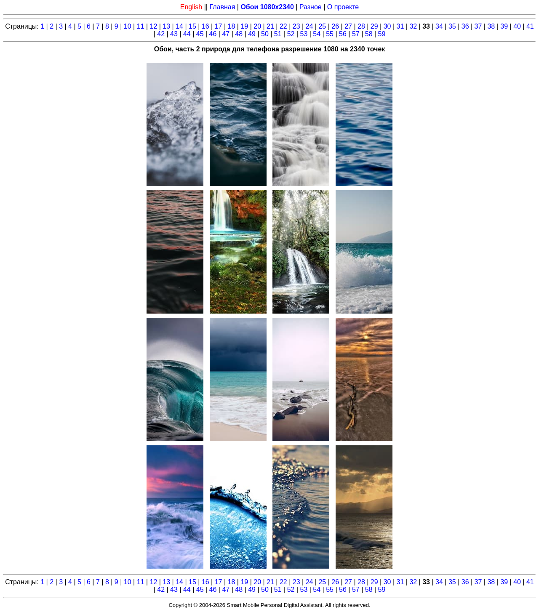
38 (491, 26)
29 (374, 26)
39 (504, 26)
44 (187, 33)
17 (218, 26)
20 (257, 26)
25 (322, 26)
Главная (222, 7)
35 (452, 26)
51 (278, 33)
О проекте (343, 7)
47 (225, 33)
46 (213, 33)
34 (439, 26)
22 (283, 26)
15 (192, 26)
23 (296, 26)
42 (161, 33)
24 (309, 26)
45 (200, 33)
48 (239, 33)
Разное (310, 7)
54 (316, 33)
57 (356, 33)
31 (400, 26)
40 (517, 26)
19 (244, 26)
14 (179, 26)
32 (413, 26)
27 (348, 26)
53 (304, 33)
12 (153, 26)
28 (361, 26)
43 (174, 33)
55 (330, 33)
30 (387, 26)
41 (530, 26)
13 (166, 26)
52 (291, 33)
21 (270, 26)
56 (343, 33)
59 (382, 33)
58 (369, 33)
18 (231, 26)
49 (252, 33)
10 (127, 26)
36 (465, 26)
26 (335, 26)
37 (478, 26)
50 (265, 33)
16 (205, 26)
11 (140, 26)
